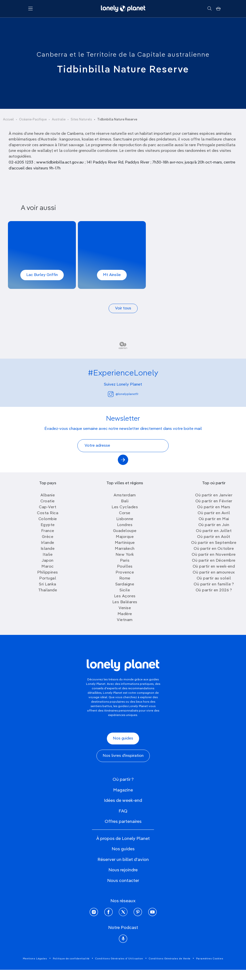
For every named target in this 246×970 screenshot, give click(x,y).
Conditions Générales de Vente (169, 958)
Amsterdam (125, 495)
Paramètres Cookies (209, 958)
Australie (58, 119)
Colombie (47, 519)
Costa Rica (47, 513)
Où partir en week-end (214, 567)
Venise (125, 608)
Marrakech (125, 549)
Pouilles (125, 567)
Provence (125, 573)
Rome (124, 578)
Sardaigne (124, 584)
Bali (124, 501)
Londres (125, 525)
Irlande (47, 543)
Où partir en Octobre (214, 549)
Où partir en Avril (214, 513)
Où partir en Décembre (214, 561)
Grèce (48, 537)
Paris (125, 561)
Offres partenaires (123, 821)
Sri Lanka (47, 584)
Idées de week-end (123, 800)
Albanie (47, 495)
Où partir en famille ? (214, 584)
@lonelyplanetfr (123, 394)
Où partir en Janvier (213, 495)
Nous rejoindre (123, 870)
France (47, 531)
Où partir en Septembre (213, 543)
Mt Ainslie (112, 275)
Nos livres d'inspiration (123, 756)
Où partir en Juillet (214, 531)
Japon (48, 561)
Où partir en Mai (214, 519)
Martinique (125, 543)
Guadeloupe (125, 531)
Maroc (47, 567)
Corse (124, 513)
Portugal (47, 578)
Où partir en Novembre (214, 555)
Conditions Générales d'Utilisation (119, 958)
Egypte (48, 525)
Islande (48, 549)
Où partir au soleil (214, 578)
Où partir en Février (213, 501)
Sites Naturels (81, 119)
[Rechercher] (209, 8)
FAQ (123, 811)
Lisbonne (124, 519)
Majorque (125, 537)
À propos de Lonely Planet (123, 838)
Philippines (47, 573)
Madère (125, 614)
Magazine (123, 790)
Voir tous (123, 308)
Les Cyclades (125, 507)
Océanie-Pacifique (33, 119)
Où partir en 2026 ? (214, 590)
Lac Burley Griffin (42, 275)
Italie (48, 555)
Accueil (8, 119)
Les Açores (125, 596)
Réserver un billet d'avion (123, 859)
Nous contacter (123, 880)
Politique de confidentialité (71, 958)
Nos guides (123, 738)
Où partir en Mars (213, 507)
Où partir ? (123, 779)
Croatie (47, 501)
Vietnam (125, 620)
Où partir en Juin (213, 525)
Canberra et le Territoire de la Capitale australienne (123, 55)
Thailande (47, 590)
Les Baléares (124, 602)
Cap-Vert (47, 507)
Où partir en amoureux (214, 573)
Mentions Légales (35, 958)
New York (125, 555)
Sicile (125, 590)
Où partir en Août (213, 537)
